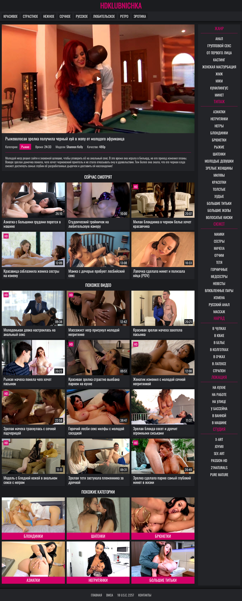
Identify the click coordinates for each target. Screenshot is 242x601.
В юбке (219, 335)
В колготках (219, 349)
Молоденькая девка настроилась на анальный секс (29, 332)
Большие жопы (219, 210)
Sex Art (219, 453)
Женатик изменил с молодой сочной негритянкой (159, 381)
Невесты (219, 283)
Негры (219, 125)
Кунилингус (219, 88)
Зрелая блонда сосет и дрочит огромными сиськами (155, 431)
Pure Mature (219, 474)
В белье (219, 342)
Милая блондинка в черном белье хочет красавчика (162, 224)
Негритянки (98, 580)
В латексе (219, 363)
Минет (219, 95)
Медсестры (219, 276)
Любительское (104, 16)
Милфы (219, 175)
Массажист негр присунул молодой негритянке (93, 332)
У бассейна (219, 408)
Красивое (11, 16)
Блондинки (33, 536)
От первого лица (219, 52)
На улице (219, 401)
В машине (219, 422)
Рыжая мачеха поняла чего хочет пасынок (28, 381)
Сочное (65, 16)
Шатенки (98, 536)
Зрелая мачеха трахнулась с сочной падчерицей (30, 431)
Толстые (219, 189)
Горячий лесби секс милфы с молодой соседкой (96, 431)
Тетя (219, 262)
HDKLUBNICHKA (121, 5)
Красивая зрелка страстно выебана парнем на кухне (93, 381)
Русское (82, 16)
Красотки (219, 182)
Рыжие (25, 146)
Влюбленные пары (219, 290)
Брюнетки (163, 536)
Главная (96, 595)
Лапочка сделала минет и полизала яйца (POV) (159, 273)
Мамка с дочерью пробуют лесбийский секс (96, 273)
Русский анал (219, 304)
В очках (219, 356)
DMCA (109, 595)
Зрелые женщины (219, 168)
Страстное (30, 16)
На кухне (219, 387)
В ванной (219, 415)
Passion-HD (219, 460)
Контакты (144, 595)
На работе (219, 394)
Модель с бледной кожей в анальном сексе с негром (30, 480)
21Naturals (219, 467)
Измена (219, 297)
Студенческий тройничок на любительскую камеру (88, 224)
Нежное (48, 16)
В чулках (219, 328)
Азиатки (33, 580)
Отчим (219, 255)
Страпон (219, 370)
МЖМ (219, 80)
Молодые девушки (219, 161)
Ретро (124, 16)
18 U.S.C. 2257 (125, 595)
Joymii (219, 446)
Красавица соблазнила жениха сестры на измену (31, 273)
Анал (219, 38)
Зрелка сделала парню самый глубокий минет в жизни (162, 480)
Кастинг (219, 59)
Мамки (219, 234)
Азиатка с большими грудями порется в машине (32, 224)
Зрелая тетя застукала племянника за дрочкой (95, 480)
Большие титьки (163, 580)
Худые (219, 196)
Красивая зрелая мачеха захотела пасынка (157, 332)
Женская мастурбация (219, 66)
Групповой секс (219, 45)
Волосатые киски (219, 217)
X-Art (219, 439)
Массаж (219, 311)
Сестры (219, 241)
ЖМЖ (219, 73)
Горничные (219, 269)
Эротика (140, 16)
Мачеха (219, 248)
